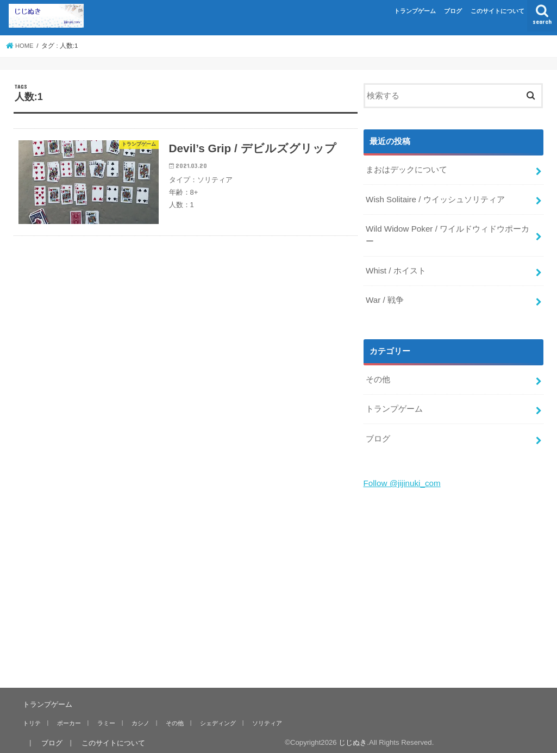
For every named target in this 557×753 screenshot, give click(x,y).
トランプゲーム (415, 11)
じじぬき (347, 736)
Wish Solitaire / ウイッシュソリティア (434, 198)
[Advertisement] (454, 576)
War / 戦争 (384, 297)
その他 (378, 375)
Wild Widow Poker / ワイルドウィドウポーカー (447, 233)
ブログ (453, 11)
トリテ (31, 716)
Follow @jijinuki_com (401, 477)
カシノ (137, 716)
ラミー (104, 716)
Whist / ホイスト (395, 268)
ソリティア (262, 716)
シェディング (213, 716)
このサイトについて (497, 11)
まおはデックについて (406, 169)
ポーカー (67, 716)
